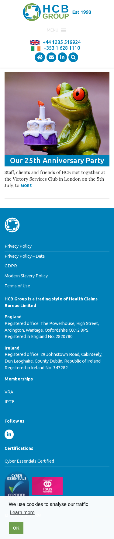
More (26, 186)
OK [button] (16, 528)
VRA (9, 392)
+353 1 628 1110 (61, 48)
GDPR (11, 265)
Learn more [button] (22, 512)
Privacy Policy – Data (25, 256)
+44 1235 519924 (62, 42)
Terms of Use (17, 285)
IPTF (9, 401)
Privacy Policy (18, 246)
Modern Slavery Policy (26, 275)
